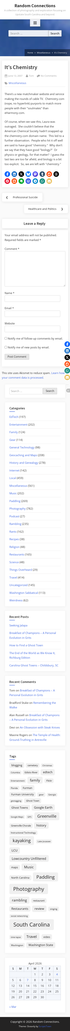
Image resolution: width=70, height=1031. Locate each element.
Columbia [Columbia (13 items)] (15, 772)
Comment (12, 249)
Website (10, 323)
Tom (31, 75)
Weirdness (16, 600)
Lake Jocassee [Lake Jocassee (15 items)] (44, 841)
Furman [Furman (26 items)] (27, 788)
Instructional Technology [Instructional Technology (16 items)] (23, 832)
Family (13, 432)
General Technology (22, 447)
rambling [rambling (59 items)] (19, 900)
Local (12, 478)
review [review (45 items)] (39, 908)
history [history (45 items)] (41, 825)
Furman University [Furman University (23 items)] (22, 794)
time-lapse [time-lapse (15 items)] (16, 937)
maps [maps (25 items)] (14, 867)
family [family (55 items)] (35, 780)
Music (13, 493)
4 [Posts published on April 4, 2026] (57, 974)
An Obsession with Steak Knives (40, 727)
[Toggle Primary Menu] (35, 23)
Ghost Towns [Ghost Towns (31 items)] (19, 807)
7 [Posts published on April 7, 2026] (27, 980)
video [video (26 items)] (46, 937)
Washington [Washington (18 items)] (17, 945)
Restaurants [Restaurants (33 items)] (19, 909)
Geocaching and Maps (23, 455)
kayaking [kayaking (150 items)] (22, 840)
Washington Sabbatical (23, 593)
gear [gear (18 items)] (41, 794)
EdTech (13, 417)
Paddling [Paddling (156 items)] (45, 877)
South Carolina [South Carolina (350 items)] (31, 924)
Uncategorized (18, 585)
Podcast (14, 516)
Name (9, 293)
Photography (17, 508)
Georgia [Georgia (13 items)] (52, 794)
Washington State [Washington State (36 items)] (40, 945)
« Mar (12, 1007)
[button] (7, 174)
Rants (12, 531)
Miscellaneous (17, 83)
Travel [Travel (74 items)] (31, 936)
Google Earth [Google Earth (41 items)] (43, 807)
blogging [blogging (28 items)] (16, 765)
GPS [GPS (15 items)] (29, 816)
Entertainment (18, 424)
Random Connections (35, 5)
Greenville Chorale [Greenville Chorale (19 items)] (21, 825)
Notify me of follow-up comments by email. (35, 338)
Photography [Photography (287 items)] (28, 888)
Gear (12, 440)
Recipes (14, 539)
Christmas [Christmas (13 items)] (47, 765)
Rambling (15, 524)
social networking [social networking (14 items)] (19, 916)
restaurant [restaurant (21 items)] (39, 900)
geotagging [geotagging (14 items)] (16, 800)
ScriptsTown (45, 1026)
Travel (13, 577)
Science (14, 562)
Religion (14, 547)
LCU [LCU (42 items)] (14, 850)
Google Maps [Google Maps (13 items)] (17, 817)
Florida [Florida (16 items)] (14, 788)
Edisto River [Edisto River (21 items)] (31, 772)
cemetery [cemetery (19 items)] (33, 765)
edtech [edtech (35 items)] (48, 772)
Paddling (14, 501)
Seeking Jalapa (18, 625)
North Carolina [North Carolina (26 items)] (20, 877)
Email (9, 308)
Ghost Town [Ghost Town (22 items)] (32, 800)
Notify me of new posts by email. (28, 347)
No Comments (49, 76)
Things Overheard (20, 570)
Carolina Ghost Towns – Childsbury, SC (33, 665)
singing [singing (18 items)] (53, 909)
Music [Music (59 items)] (29, 867)
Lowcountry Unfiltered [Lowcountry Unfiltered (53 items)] (29, 858)
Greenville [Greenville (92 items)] (46, 816)
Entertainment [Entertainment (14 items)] (18, 780)
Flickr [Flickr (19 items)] (49, 780)
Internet (14, 470)
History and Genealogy (23, 462)
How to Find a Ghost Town (26, 645)
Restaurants (16, 554)
